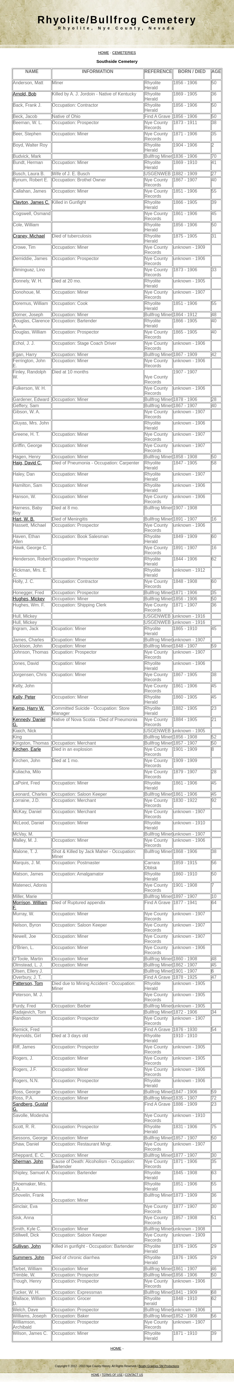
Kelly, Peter (24, 697)
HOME (103, 53)
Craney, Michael (29, 236)
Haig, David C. (27, 462)
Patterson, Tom (28, 983)
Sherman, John (28, 1161)
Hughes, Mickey (29, 598)
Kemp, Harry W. (29, 708)
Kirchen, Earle (27, 749)
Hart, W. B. (23, 519)
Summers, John (28, 1257)
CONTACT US (134, 1374)
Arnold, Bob (24, 94)
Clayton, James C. (31, 202)
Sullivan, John (27, 1246)
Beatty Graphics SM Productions (158, 1366)
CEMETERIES (124, 53)
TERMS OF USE (112, 1374)
